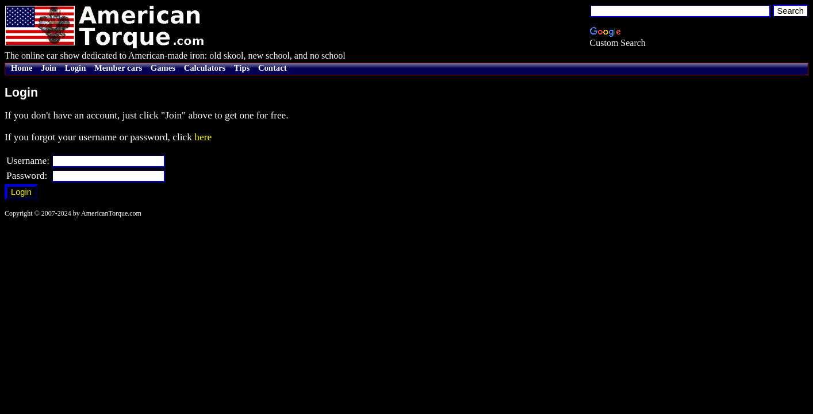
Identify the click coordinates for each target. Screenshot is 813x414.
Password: (26, 175)
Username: (27, 160)
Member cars (118, 67)
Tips (242, 67)
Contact (272, 67)
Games (163, 67)
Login (75, 67)
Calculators (204, 67)
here (203, 137)
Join (48, 67)
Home (21, 67)
